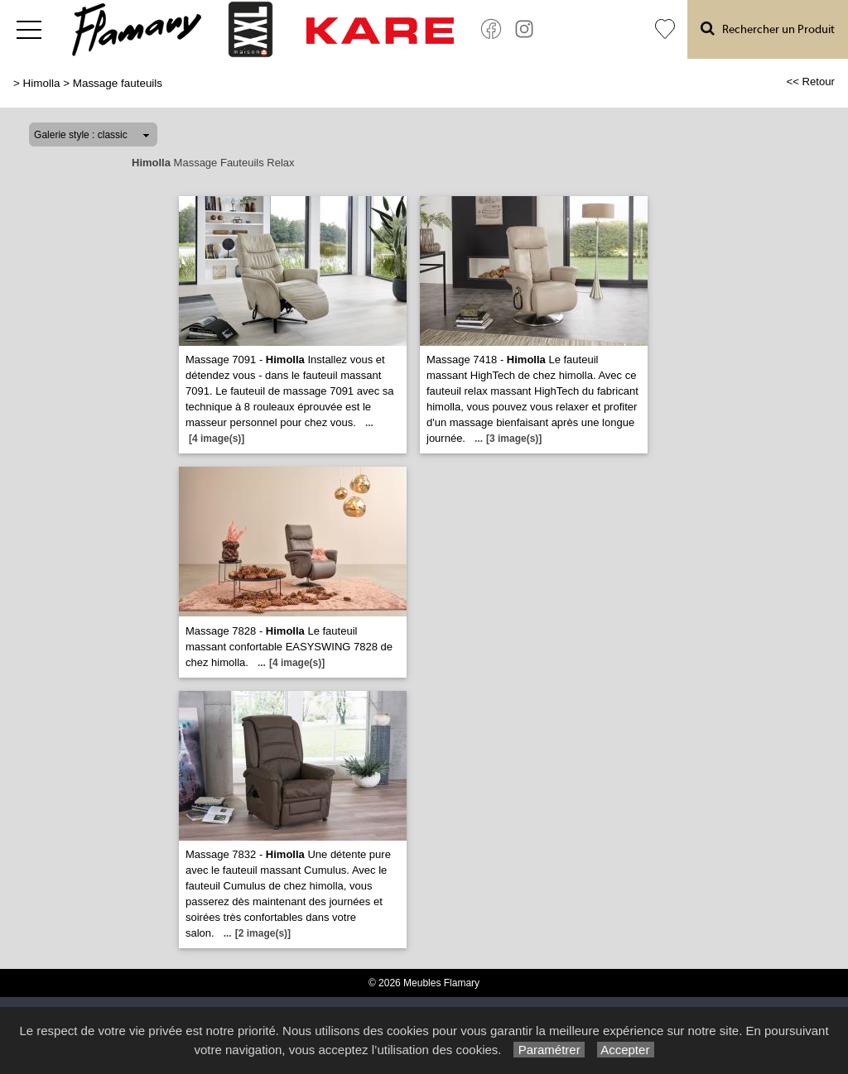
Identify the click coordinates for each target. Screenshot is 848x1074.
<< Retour (810, 81)
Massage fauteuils (117, 83)
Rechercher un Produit (768, 28)
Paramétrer (548, 1050)
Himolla (41, 83)
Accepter (625, 1050)
